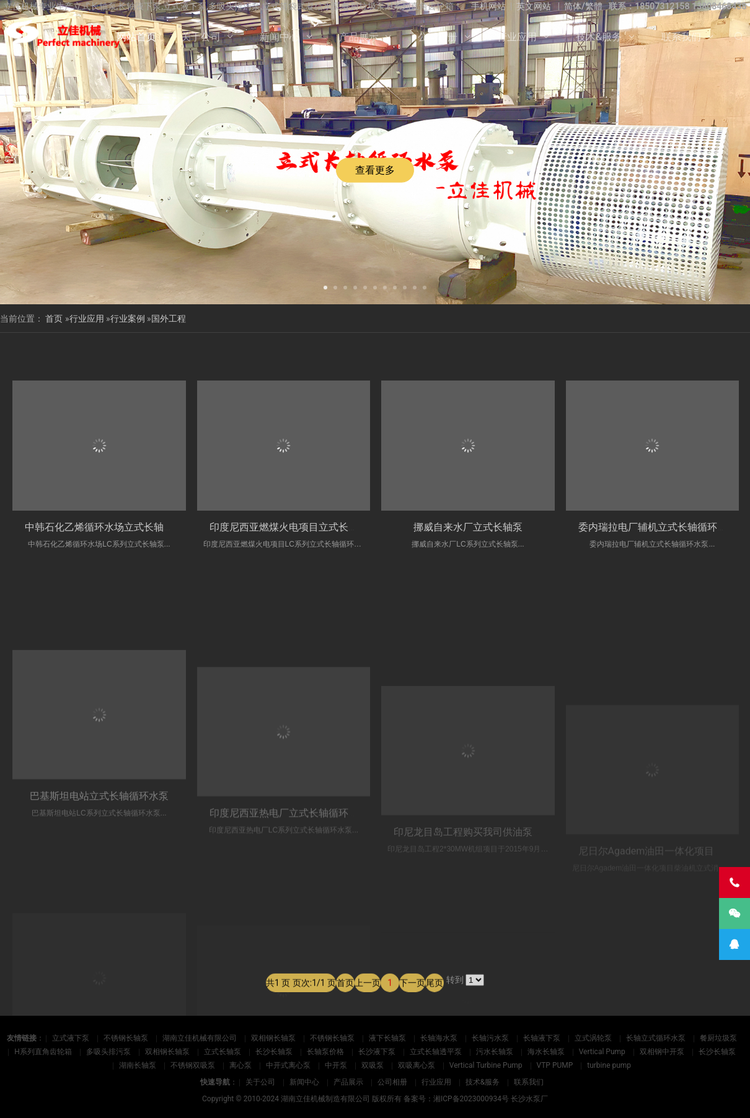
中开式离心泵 (288, 1065)
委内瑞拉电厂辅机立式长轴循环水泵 (657, 535)
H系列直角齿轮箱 (43, 1051)
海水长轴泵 (546, 1051)
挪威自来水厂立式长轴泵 (468, 532)
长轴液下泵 (541, 1038)
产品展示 (359, 37)
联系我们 (681, 37)
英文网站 (533, 6)
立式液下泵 (70, 1038)
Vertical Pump (602, 1051)
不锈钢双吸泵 (192, 1065)
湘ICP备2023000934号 (471, 1098)
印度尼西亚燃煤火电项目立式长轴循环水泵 (304, 530)
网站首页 (136, 37)
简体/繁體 (583, 6)
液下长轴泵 (387, 1038)
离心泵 (240, 1065)
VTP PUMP (555, 1065)
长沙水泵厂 (529, 1098)
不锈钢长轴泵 (126, 1038)
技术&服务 (599, 37)
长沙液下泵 (376, 1051)
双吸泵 (372, 1065)
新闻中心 (279, 37)
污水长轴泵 (494, 1051)
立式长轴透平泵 (436, 1051)
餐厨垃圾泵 (718, 1038)
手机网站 (488, 6)
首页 (54, 319)
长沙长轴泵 (274, 1051)
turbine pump (609, 1065)
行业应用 (517, 37)
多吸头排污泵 (108, 1051)
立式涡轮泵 (593, 1038)
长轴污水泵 (490, 1038)
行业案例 (127, 319)
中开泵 (336, 1065)
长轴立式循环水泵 (656, 1038)
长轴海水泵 (438, 1038)
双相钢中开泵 (662, 1051)
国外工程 (168, 319)
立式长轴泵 (222, 1051)
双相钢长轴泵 (273, 1038)
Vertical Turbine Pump (486, 1065)
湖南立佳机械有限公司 (199, 1038)
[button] (325, 286)
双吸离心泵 (416, 1065)
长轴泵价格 (325, 1051)
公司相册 (437, 37)
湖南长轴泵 (137, 1065)
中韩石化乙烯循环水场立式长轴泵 (99, 528)
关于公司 (201, 37)
